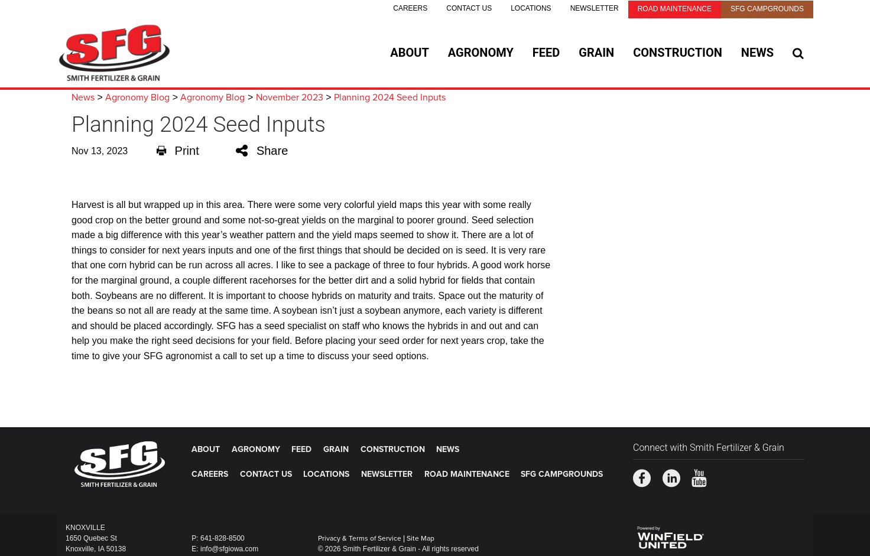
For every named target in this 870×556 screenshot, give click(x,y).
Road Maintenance (675, 9)
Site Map (420, 538)
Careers (410, 8)
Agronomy (481, 52)
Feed (546, 52)
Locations (531, 8)
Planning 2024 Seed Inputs (390, 97)
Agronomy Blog (137, 97)
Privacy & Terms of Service (359, 538)
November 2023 (289, 97)
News (757, 52)
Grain (596, 52)
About (409, 52)
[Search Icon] (798, 53)
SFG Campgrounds (767, 9)
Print (178, 150)
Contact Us (469, 8)
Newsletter (594, 8)
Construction (677, 52)
